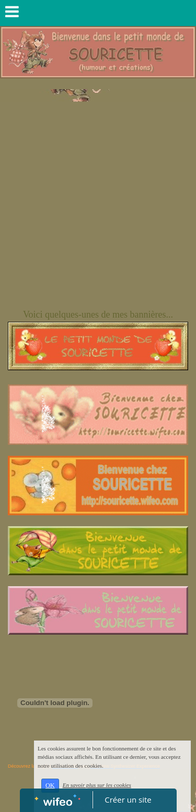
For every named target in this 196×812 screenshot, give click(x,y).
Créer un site (128, 799)
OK (50, 785)
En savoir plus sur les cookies (97, 785)
